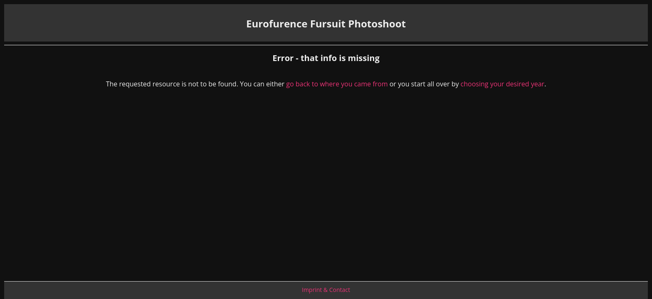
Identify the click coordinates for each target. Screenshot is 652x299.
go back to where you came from (337, 83)
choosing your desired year (503, 83)
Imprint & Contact (326, 290)
